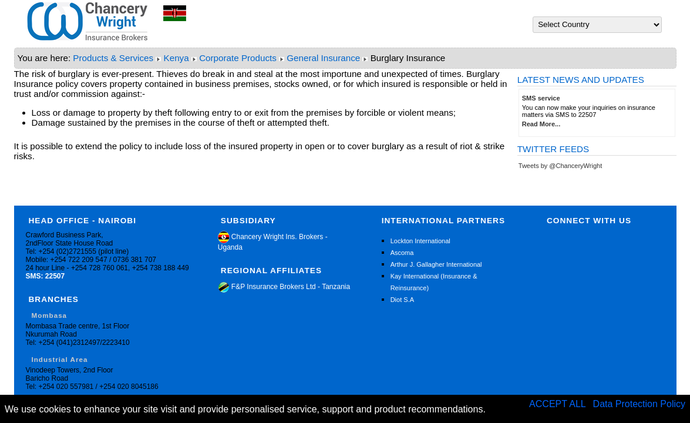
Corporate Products (238, 58)
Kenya (176, 58)
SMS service (541, 98)
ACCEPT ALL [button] (558, 404)
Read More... (541, 123)
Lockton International (420, 240)
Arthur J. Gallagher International (436, 264)
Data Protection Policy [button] (639, 404)
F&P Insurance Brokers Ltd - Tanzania (284, 287)
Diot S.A (402, 299)
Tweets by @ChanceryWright (560, 165)
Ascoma (402, 252)
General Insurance (323, 58)
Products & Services (113, 58)
